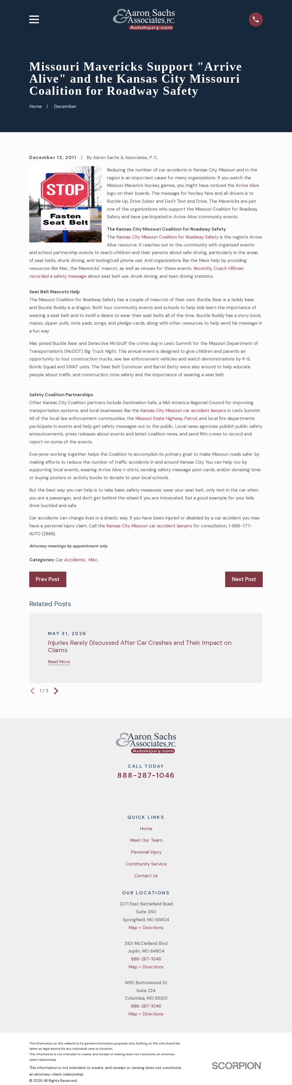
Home (146, 828)
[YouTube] (153, 793)
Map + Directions (146, 927)
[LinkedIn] (167, 793)
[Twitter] (125, 793)
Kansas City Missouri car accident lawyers (183, 410)
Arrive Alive (246, 185)
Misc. (93, 560)
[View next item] (56, 691)
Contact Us (146, 876)
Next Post (244, 579)
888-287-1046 (146, 775)
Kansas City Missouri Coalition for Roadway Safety (167, 237)
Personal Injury (146, 852)
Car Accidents (70, 560)
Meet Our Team (146, 840)
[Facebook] (139, 793)
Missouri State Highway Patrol (166, 418)
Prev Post (48, 579)
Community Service (146, 864)
